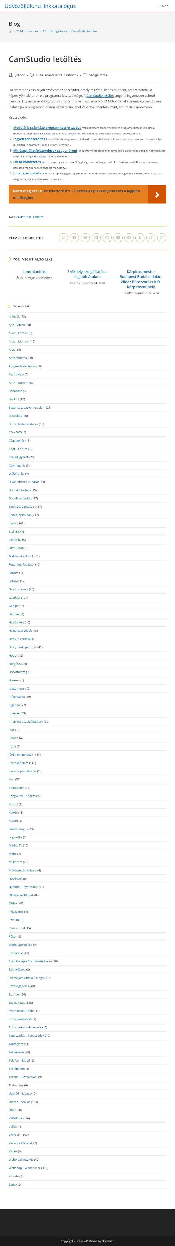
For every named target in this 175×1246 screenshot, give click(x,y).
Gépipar (14, 606)
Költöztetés (16, 788)
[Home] (10, 31)
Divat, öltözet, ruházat (24, 482)
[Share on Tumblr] (139, 237)
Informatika (17, 697)
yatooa (20, 75)
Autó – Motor (18, 383)
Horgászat (16, 664)
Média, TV (15, 845)
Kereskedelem (18, 763)
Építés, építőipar (20, 515)
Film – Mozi (16, 548)
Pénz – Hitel (17, 928)
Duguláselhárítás (20, 498)
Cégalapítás (17, 440)
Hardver (14, 614)
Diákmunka (16, 474)
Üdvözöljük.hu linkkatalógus (40, 6)
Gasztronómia (18, 589)
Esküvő (13, 523)
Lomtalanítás (34, 271)
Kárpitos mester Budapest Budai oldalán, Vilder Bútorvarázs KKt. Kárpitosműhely (141, 279)
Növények (15, 878)
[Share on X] (63, 237)
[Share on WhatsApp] (161, 237)
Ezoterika (15, 540)
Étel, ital (14, 531)
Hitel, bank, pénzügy (22, 647)
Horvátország (18, 672)
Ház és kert (16, 622)
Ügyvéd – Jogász (20, 1093)
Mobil (12, 854)
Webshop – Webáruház (25, 1168)
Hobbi (13, 655)
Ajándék (14, 316)
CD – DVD (15, 432)
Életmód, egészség (21, 506)
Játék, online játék (21, 754)
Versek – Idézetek (21, 1143)
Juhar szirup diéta (27, 173)
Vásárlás (15, 1135)
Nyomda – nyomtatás (23, 887)
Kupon (13, 821)
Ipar (11, 730)
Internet (14, 713)
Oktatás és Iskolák (21, 895)
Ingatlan (14, 705)
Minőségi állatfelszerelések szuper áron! (45, 150)
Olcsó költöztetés (27, 162)
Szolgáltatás (98, 75)
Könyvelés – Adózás (22, 796)
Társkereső (16, 1052)
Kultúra (14, 812)
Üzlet (12, 1110)
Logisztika (15, 837)
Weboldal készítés (21, 1159)
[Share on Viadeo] (150, 237)
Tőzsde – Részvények (23, 1077)
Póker (13, 936)
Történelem (17, 1069)
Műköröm (15, 862)
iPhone (13, 738)
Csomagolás (17, 465)
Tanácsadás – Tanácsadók (26, 1035)
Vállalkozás (16, 1118)
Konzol (13, 804)
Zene (12, 1184)
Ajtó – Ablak (17, 325)
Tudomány (16, 1085)
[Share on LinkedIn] (96, 237)
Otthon (13, 903)
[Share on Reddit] (129, 237)
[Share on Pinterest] (85, 237)
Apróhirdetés (18, 358)
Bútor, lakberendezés (23, 424)
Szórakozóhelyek (20, 1019)
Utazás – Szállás (19, 1102)
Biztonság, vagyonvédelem (27, 407)
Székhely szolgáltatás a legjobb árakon (87, 274)
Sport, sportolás (20, 945)
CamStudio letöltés (84, 31)
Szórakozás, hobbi (21, 1011)
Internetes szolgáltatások (26, 722)
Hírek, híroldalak (20, 639)
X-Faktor (14, 1176)
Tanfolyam (16, 1044)
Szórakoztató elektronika (26, 1027)
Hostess (14, 680)
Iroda (12, 746)
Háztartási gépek (20, 630)
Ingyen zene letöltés (29, 139)
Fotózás (14, 581)
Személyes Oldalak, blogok (27, 978)
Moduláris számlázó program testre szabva (47, 127)
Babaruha (15, 391)
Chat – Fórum (18, 449)
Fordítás (14, 573)
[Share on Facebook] (74, 237)
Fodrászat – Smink (21, 556)
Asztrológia (16, 374)
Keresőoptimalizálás (22, 771)
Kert (11, 779)
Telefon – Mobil (19, 1060)
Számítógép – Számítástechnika (30, 961)
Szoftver (14, 994)
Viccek (13, 1151)
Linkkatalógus (18, 829)
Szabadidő (16, 953)
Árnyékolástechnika (22, 366)
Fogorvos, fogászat (21, 564)
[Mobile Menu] (163, 6)
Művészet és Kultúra (22, 870)
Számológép (17, 969)
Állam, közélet (18, 333)
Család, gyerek (18, 457)
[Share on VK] (118, 237)
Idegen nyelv (17, 688)
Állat (12, 349)
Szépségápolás (19, 986)
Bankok (14, 399)
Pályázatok (16, 912)
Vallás (13, 1126)
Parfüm (14, 920)
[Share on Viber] (107, 237)
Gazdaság (15, 598)
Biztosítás (15, 416)
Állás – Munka (18, 341)
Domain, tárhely (20, 490)
